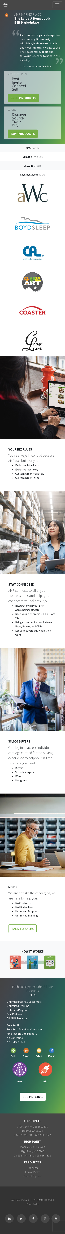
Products (33, 1167)
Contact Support (32, 1176)
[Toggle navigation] (57, 4)
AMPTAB (16, 1199)
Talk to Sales (22, 928)
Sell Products (23, 98)
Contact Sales (32, 1172)
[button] (5, 267)
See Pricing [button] (33, 1097)
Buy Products (23, 133)
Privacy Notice (33, 1204)
